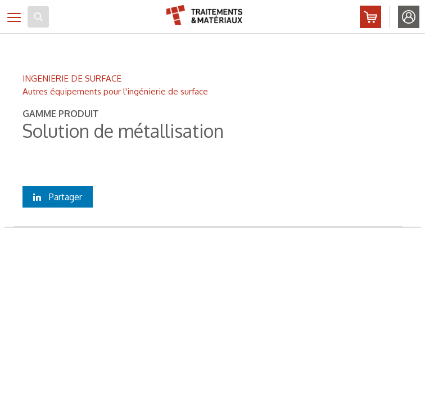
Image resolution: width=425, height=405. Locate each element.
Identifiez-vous (408, 17)
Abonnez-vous (370, 17)
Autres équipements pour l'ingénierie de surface (115, 91)
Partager (57, 196)
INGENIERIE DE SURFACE (71, 78)
